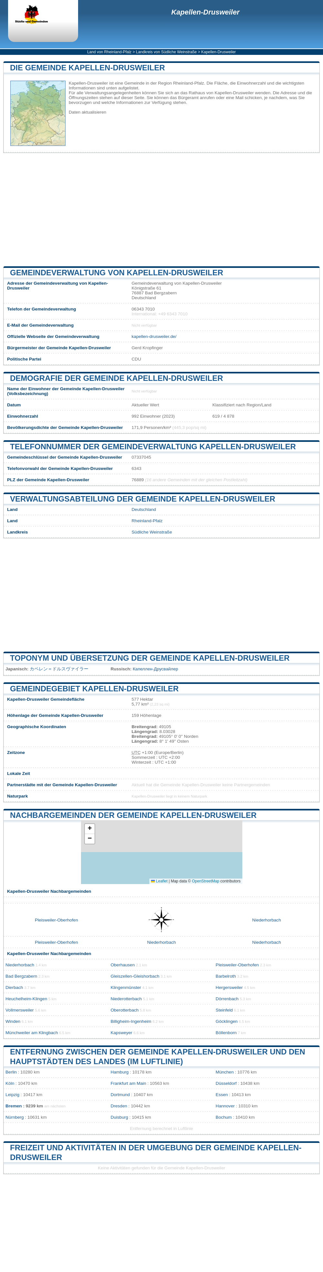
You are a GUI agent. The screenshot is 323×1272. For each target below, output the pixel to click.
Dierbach (14, 987)
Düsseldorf (226, 1083)
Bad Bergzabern (21, 976)
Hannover (225, 1106)
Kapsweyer (121, 1032)
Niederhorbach (266, 920)
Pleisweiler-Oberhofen (56, 920)
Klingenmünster (126, 987)
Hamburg (120, 1072)
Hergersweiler (229, 987)
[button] (90, 829)
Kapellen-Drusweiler (205, 12)
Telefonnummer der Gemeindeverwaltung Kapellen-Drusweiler (153, 446)
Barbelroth (226, 976)
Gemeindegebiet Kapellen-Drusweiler (94, 688)
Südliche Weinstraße (152, 532)
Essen (222, 1094)
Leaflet (159, 881)
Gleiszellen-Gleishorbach (135, 976)
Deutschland (144, 509)
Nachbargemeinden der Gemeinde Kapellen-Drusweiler (133, 815)
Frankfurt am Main (128, 1083)
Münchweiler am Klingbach (31, 1032)
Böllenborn (226, 1032)
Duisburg (119, 1117)
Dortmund (120, 1094)
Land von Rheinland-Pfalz (109, 52)
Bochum (224, 1117)
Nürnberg (14, 1117)
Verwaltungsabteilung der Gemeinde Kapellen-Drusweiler (142, 498)
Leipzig (12, 1094)
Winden (12, 1021)
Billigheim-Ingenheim (131, 1021)
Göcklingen (226, 1021)
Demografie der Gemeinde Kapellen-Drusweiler (116, 378)
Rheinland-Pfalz (147, 520)
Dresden (119, 1106)
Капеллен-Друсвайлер (155, 669)
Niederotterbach (126, 998)
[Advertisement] (161, 209)
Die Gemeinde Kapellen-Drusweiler (87, 67)
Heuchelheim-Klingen (26, 998)
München (225, 1072)
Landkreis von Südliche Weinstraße (166, 52)
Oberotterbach (125, 1010)
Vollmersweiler (19, 1010)
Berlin (11, 1072)
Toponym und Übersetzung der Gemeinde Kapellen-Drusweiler (149, 658)
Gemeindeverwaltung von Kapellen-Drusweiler (116, 272)
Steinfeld (224, 1010)
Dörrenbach (227, 998)
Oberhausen (123, 964)
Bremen (13, 1106)
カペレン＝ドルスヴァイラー (59, 669)
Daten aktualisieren (87, 112)
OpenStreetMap (205, 881)
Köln (9, 1083)
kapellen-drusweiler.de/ (154, 336)
